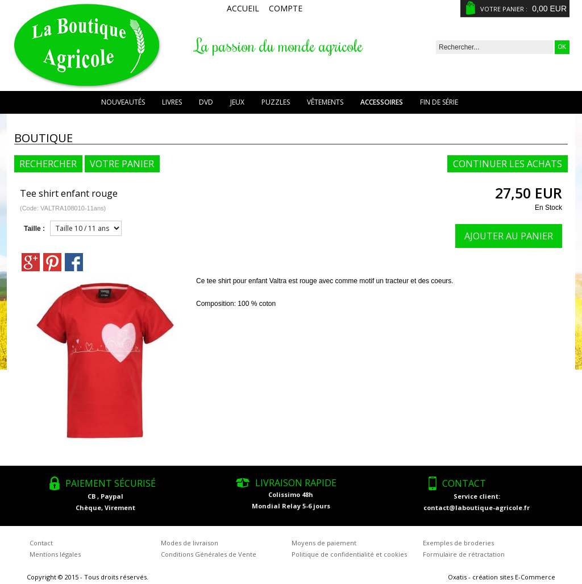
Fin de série (439, 102)
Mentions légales (55, 554)
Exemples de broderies (458, 543)
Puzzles (275, 102)
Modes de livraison (189, 543)
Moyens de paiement (324, 543)
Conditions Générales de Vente (208, 554)
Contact (41, 543)
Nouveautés (123, 102)
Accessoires (381, 102)
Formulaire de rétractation (464, 554)
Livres (172, 102)
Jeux (237, 102)
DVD (206, 102)
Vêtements (325, 102)
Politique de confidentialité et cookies (349, 554)
